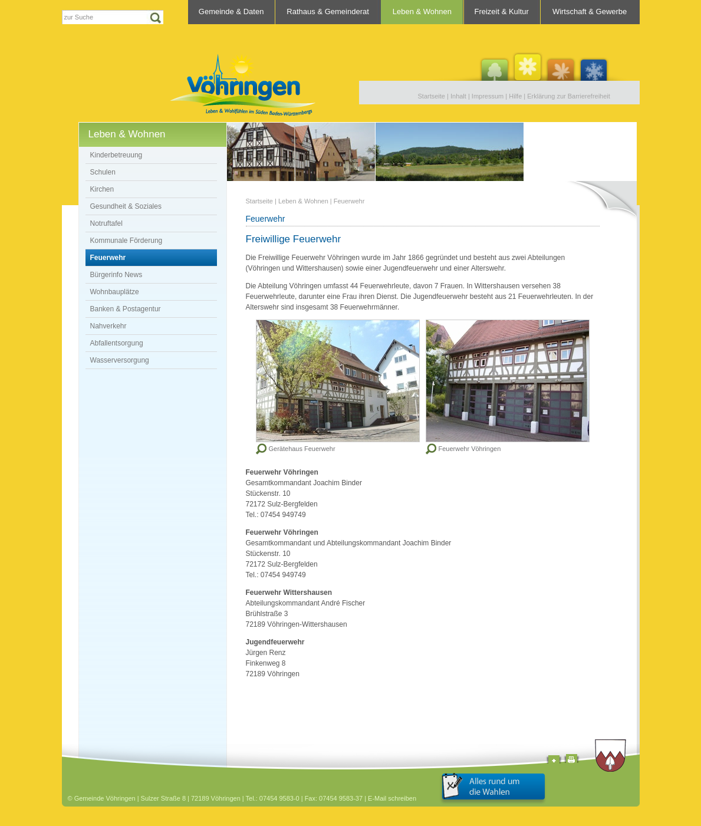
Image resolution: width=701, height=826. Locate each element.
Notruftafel (106, 223)
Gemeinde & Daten (231, 11)
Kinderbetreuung (116, 155)
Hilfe (515, 96)
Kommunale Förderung (126, 240)
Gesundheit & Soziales (126, 206)
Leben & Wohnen (422, 11)
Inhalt (458, 96)
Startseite (431, 96)
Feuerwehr (108, 258)
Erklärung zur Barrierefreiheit (568, 96)
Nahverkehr (108, 326)
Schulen (103, 172)
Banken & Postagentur (125, 309)
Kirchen (102, 189)
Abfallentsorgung (116, 343)
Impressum (487, 96)
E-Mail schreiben (392, 798)
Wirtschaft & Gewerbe (589, 11)
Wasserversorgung (119, 360)
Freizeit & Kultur (501, 11)
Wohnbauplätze (114, 292)
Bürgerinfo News (116, 275)
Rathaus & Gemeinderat (327, 11)
